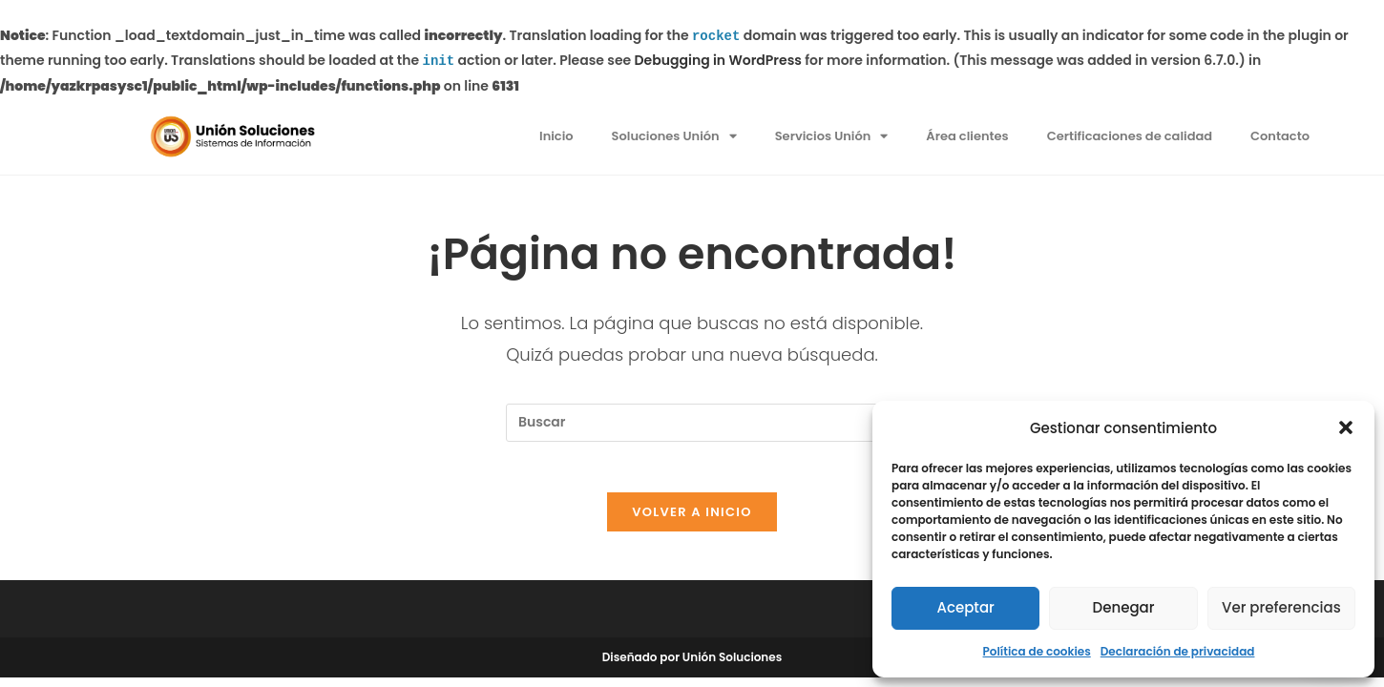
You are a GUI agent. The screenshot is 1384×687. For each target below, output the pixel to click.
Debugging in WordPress (718, 61)
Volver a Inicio (692, 519)
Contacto (1280, 136)
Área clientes (967, 136)
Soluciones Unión (674, 136)
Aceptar (965, 607)
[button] (1345, 427)
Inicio (556, 136)
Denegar (1124, 607)
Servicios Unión (832, 136)
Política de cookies (1037, 651)
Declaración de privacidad (1178, 651)
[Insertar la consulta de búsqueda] (692, 423)
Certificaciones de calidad (1129, 136)
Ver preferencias (1281, 607)
